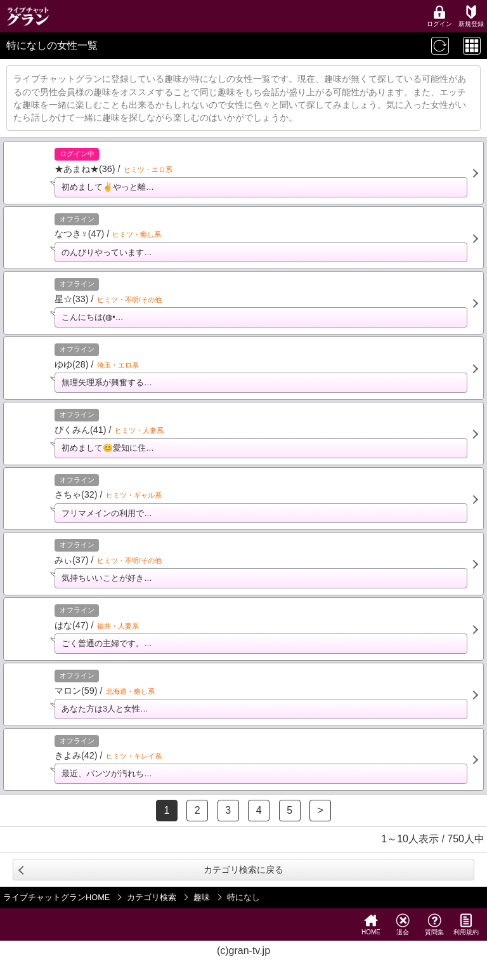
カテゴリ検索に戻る (243, 870)
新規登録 (471, 16)
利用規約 (466, 924)
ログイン (439, 16)
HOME (370, 924)
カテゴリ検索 (151, 897)
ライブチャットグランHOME (56, 897)
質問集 (434, 924)
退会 (403, 924)
